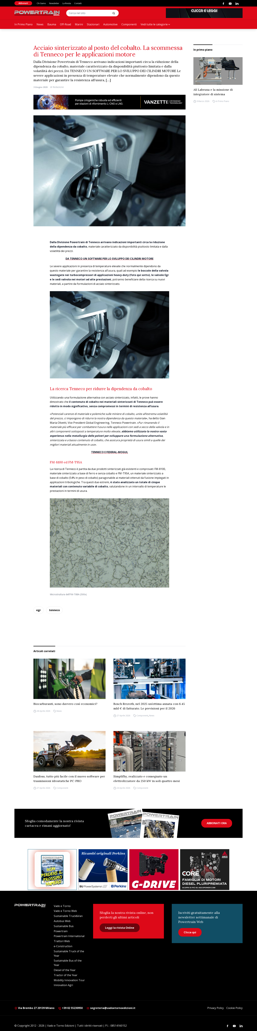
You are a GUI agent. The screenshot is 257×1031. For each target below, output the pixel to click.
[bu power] (103, 869)
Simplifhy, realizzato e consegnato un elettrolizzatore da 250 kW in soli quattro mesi (146, 778)
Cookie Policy (234, 1008)
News (40, 24)
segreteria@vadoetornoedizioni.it (111, 1008)
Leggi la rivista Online (119, 928)
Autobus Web (62, 921)
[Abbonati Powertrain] (52, 869)
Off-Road (65, 24)
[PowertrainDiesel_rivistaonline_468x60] (204, 13)
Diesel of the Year (65, 970)
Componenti (129, 24)
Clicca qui (190, 932)
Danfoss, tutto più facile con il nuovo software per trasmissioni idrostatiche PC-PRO (69, 778)
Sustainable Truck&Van (68, 916)
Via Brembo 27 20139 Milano (34, 1008)
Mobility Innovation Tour (69, 980)
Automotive (110, 24)
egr (38, 610)
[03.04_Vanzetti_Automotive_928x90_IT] (109, 102)
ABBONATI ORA (217, 823)
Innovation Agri (63, 985)
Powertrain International (69, 936)
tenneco (54, 610)
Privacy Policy (215, 1008)
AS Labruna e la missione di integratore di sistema (213, 92)
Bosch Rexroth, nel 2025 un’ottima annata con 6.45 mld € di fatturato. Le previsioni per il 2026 (149, 706)
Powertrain (61, 931)
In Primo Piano (23, 24)
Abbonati (23, 3)
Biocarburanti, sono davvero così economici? (65, 704)
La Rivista (66, 3)
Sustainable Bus (64, 926)
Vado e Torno (62, 906)
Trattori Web (62, 941)
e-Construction (63, 946)
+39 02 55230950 (70, 1008)
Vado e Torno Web (65, 911)
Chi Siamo (41, 3)
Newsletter (54, 3)
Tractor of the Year (65, 975)
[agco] (204, 869)
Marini (79, 24)
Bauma (51, 24)
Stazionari (93, 24)
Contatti (78, 3)
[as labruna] (153, 869)
